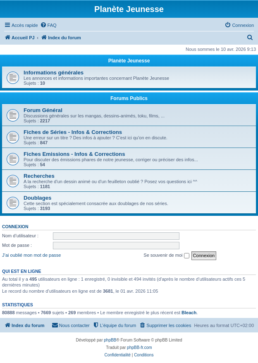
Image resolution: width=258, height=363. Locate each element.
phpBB (110, 340)
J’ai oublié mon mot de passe (31, 255)
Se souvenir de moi (166, 255)
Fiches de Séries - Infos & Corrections (73, 132)
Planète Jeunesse (129, 61)
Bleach (189, 312)
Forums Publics (129, 98)
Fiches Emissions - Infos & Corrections (74, 154)
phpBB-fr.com (139, 347)
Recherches (39, 176)
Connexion (15, 226)
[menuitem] (48, 25)
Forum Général (43, 110)
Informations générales (54, 72)
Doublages (37, 198)
